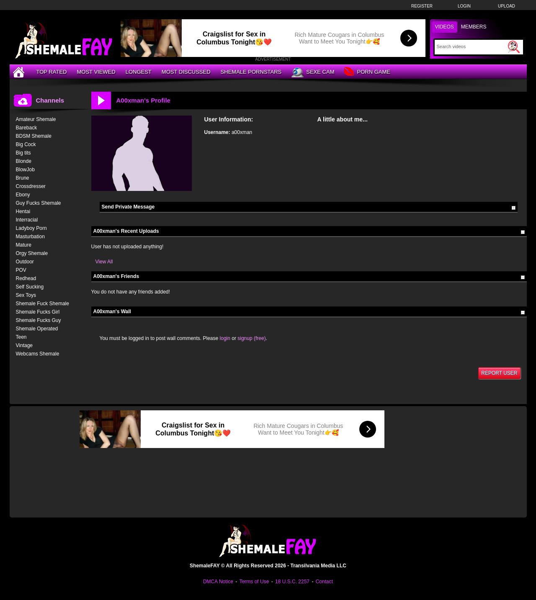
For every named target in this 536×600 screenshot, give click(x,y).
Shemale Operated (37, 329)
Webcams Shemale (37, 354)
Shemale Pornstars (251, 72)
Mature (23, 245)
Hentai (23, 211)
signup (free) (251, 338)
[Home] (20, 72)
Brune (22, 178)
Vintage (24, 345)
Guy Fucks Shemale (38, 203)
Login (464, 6)
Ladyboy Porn (31, 228)
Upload (506, 6)
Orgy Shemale (32, 253)
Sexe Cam (312, 72)
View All (104, 262)
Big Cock (26, 144)
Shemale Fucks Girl (38, 312)
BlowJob (25, 170)
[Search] (471, 46)
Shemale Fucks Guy (38, 320)
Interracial (27, 220)
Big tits (23, 153)
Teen (21, 337)
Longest (139, 72)
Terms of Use (254, 582)
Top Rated (51, 72)
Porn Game (367, 72)
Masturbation (30, 236)
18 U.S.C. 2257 (292, 582)
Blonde (23, 161)
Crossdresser (31, 186)
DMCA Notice (218, 582)
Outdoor (25, 262)
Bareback (26, 128)
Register (422, 6)
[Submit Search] (514, 47)
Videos (444, 27)
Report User (499, 373)
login (225, 338)
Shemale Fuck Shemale (42, 303)
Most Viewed (96, 72)
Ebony (23, 195)
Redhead (26, 278)
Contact (324, 582)
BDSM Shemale (34, 136)
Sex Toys (26, 295)
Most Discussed (186, 72)
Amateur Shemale (36, 119)
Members (474, 27)
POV (21, 270)
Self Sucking (30, 287)
